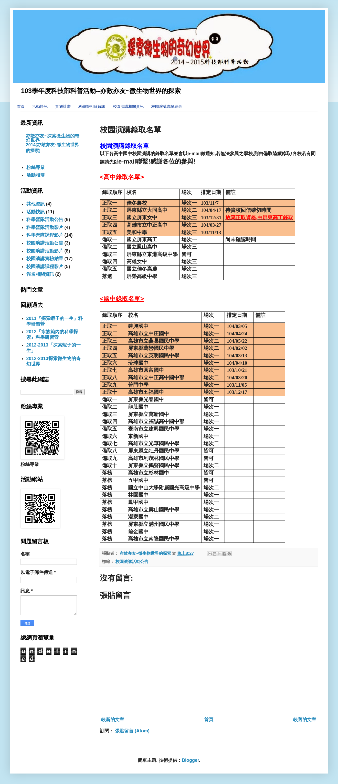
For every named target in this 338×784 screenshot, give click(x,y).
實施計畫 (63, 107)
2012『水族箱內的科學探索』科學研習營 (52, 334)
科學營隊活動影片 (44, 227)
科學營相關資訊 (91, 107)
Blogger (190, 760)
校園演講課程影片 (44, 266)
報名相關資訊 (40, 274)
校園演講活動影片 (44, 250)
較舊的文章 (304, 719)
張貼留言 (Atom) (132, 730)
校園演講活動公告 (131, 561)
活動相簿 (35, 175)
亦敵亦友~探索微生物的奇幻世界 (52, 138)
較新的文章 (112, 719)
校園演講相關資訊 (128, 107)
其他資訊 (35, 203)
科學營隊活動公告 (44, 219)
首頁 (21, 107)
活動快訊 (40, 107)
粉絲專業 (35, 167)
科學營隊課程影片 (44, 235)
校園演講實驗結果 (166, 107)
